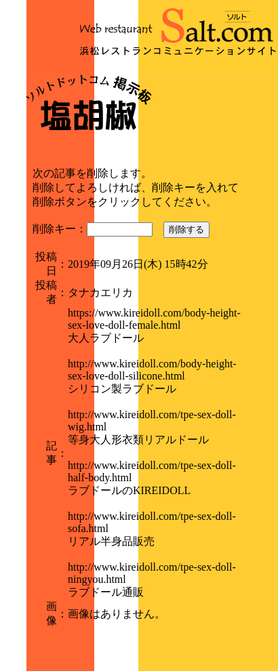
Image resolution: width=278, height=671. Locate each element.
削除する (186, 229)
